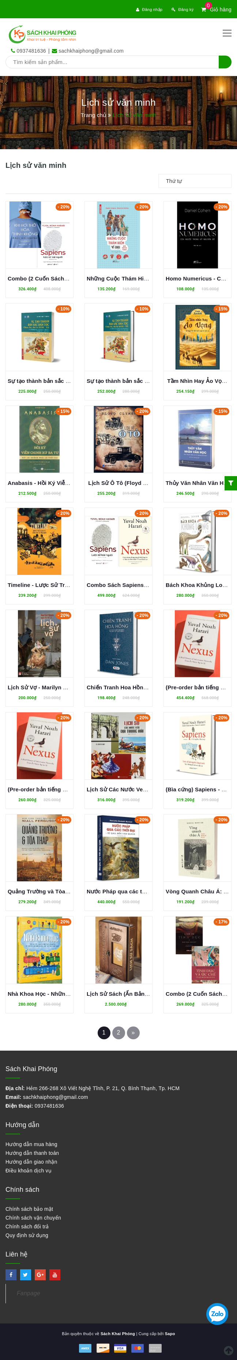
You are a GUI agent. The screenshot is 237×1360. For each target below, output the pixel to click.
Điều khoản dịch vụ (28, 1170)
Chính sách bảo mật (29, 1209)
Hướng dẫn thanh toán (32, 1153)
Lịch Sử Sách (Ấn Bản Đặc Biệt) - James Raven (149, 994)
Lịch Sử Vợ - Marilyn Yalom (43, 687)
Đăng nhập (149, 9)
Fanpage (28, 1293)
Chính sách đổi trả (27, 1226)
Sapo (170, 1333)
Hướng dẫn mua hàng (31, 1144)
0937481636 (31, 51)
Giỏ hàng (216, 9)
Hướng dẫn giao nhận (31, 1162)
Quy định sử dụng (26, 1235)
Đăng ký (182, 9)
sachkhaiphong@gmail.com (91, 51)
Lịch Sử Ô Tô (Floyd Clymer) (125, 483)
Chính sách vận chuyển (33, 1218)
